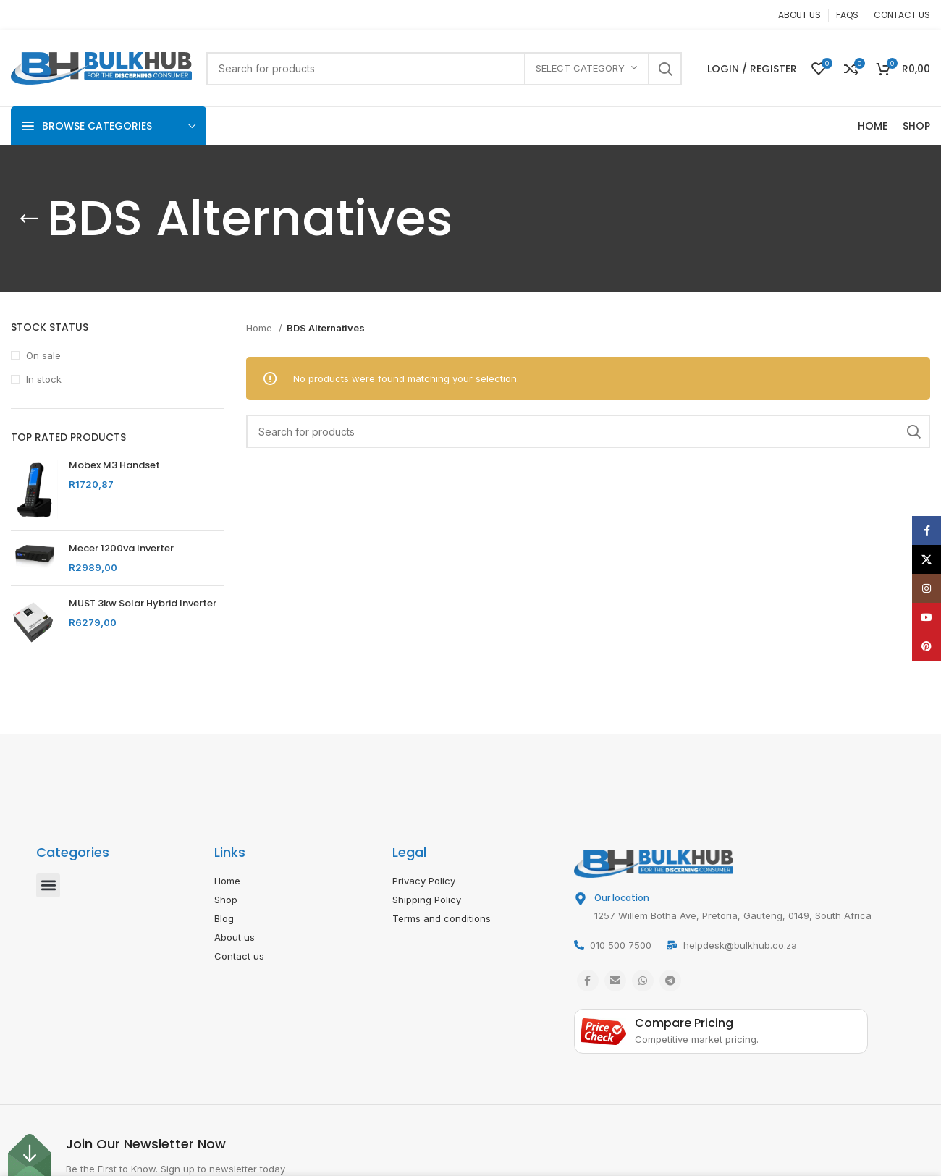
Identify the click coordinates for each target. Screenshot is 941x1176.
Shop (225, 899)
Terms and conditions (441, 918)
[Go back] (29, 218)
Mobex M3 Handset (114, 465)
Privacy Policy (423, 881)
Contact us (239, 956)
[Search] (444, 68)
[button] (48, 885)
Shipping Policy (426, 899)
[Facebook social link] (588, 980)
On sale (43, 355)
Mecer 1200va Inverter (121, 548)
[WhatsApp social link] (643, 980)
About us (234, 937)
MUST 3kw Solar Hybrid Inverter (142, 603)
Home (260, 328)
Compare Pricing (684, 1023)
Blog (224, 918)
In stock (44, 379)
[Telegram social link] (670, 980)
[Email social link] (615, 980)
